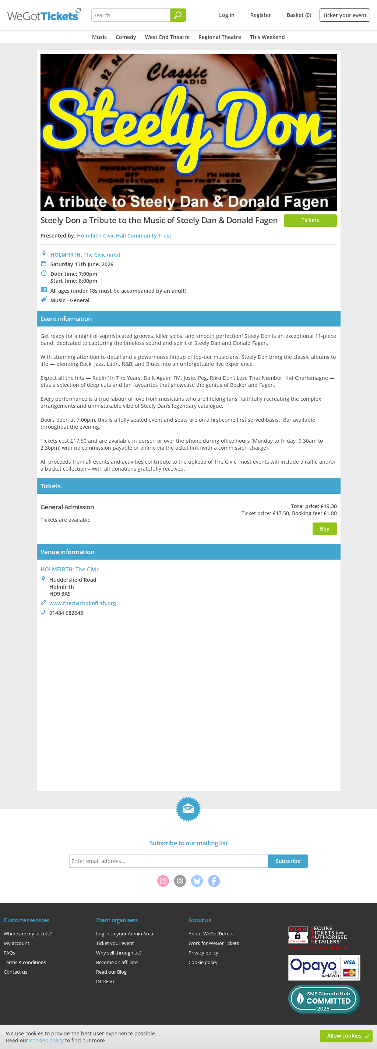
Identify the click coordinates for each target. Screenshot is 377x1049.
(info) (113, 254)
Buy (325, 528)
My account (16, 943)
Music (99, 36)
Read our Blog (111, 971)
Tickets (310, 220)
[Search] (178, 15)
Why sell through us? (119, 952)
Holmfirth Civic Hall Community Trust (124, 235)
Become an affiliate (117, 962)
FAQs (9, 952)
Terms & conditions (25, 962)
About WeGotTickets (210, 933)
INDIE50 (105, 981)
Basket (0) (299, 14)
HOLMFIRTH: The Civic (78, 254)
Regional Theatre (219, 36)
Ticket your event (345, 15)
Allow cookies (344, 1035)
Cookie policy (203, 962)
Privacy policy (203, 952)
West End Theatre (167, 36)
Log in (227, 14)
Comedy (126, 36)
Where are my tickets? (28, 933)
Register (260, 14)
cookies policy (47, 1040)
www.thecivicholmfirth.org (82, 603)
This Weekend (267, 36)
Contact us (15, 971)
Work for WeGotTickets (213, 943)
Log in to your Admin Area (124, 933)
